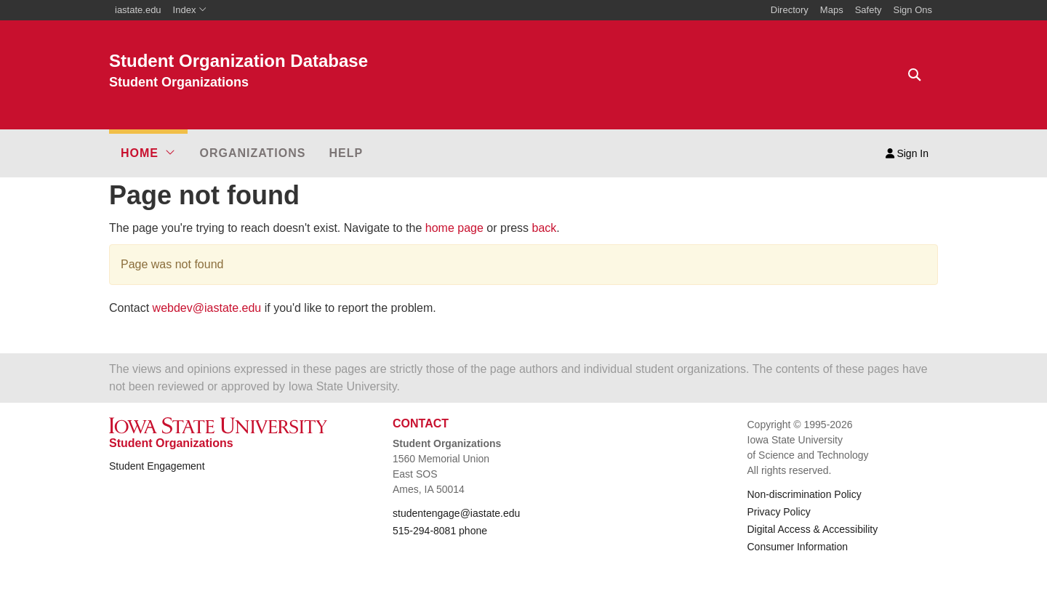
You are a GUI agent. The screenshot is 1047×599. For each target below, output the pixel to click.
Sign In (907, 153)
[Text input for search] (910, 75)
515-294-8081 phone (440, 530)
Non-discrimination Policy (804, 494)
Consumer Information (798, 546)
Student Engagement (157, 466)
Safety (868, 9)
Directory (790, 9)
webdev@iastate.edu (207, 308)
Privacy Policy (779, 512)
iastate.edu (138, 9)
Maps (831, 9)
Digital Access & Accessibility (812, 529)
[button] (148, 153)
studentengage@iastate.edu (456, 513)
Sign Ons (913, 9)
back (544, 228)
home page (454, 228)
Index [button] (190, 9)
